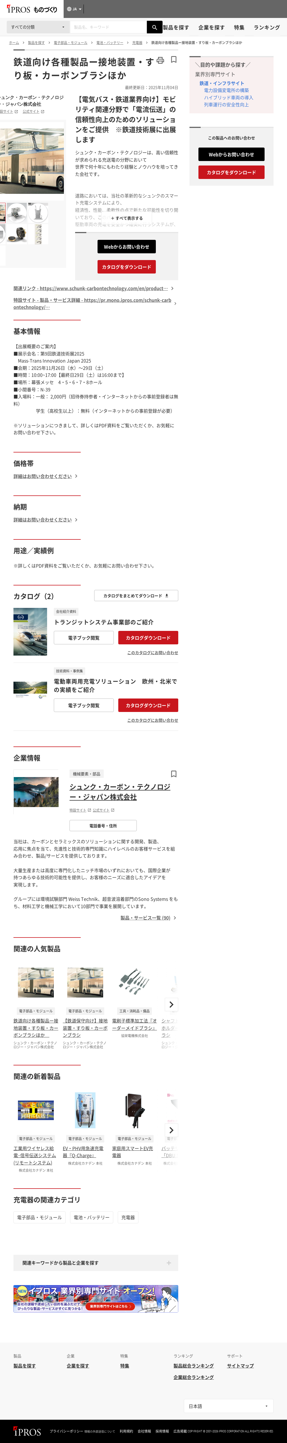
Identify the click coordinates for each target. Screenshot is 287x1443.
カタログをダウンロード (126, 266)
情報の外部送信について (99, 1431)
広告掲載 (180, 1431)
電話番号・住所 (103, 825)
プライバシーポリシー (66, 1431)
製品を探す (176, 27)
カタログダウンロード (148, 637)
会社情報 (144, 1431)
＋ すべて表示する (127, 218)
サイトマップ (240, 1365)
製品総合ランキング (193, 1365)
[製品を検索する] (155, 27)
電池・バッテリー (92, 1217)
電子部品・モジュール (39, 1217)
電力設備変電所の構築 (226, 90)
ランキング (267, 27)
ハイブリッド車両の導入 (228, 97)
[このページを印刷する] (160, 60)
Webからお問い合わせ (126, 246)
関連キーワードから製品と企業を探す (60, 1262)
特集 (239, 27)
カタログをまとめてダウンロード (136, 595)
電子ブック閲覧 (83, 637)
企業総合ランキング (193, 1377)
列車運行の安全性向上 (226, 104)
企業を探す (211, 27)
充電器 (128, 1217)
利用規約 (126, 1431)
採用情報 (162, 1431)
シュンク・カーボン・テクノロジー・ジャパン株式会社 (120, 792)
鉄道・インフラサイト (222, 83)
